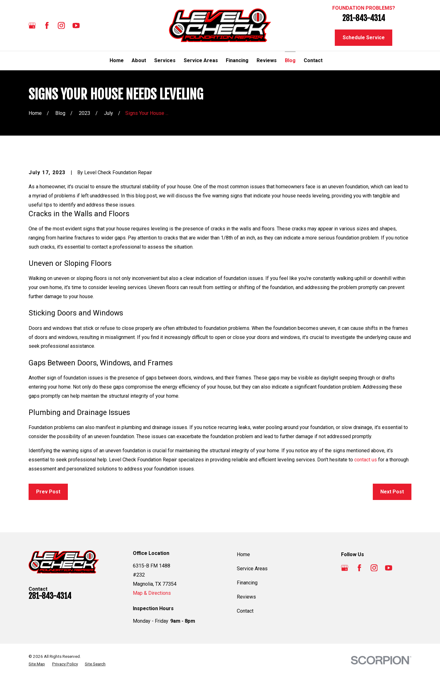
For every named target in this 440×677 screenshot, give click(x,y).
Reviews (246, 597)
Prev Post (48, 492)
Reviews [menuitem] (267, 60)
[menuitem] (37, 664)
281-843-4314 (363, 17)
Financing (247, 583)
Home (243, 554)
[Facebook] (47, 25)
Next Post (392, 492)
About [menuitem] (139, 60)
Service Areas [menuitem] (201, 60)
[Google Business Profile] (32, 25)
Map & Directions (152, 593)
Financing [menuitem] (237, 60)
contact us (365, 460)
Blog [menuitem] (290, 60)
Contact (245, 611)
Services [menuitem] (165, 60)
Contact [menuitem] (313, 60)
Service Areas (252, 569)
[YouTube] (76, 25)
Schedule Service (364, 37)
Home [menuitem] (117, 60)
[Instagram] (61, 25)
